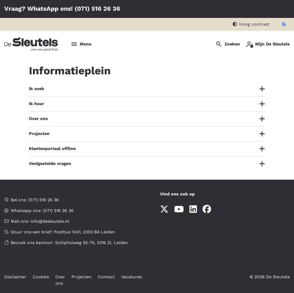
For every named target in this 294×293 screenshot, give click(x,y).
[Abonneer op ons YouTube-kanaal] (179, 209)
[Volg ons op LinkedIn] (193, 209)
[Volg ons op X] (164, 209)
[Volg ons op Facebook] (207, 209)
